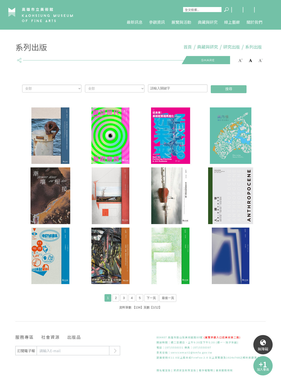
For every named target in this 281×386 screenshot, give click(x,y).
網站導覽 (248, 10)
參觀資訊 (157, 22)
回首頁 (260, 10)
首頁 (188, 46)
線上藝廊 (232, 22)
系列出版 (253, 46)
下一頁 (151, 298)
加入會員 (263, 369)
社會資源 (50, 337)
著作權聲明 (206, 370)
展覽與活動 (181, 22)
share (19, 58)
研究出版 (231, 46)
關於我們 (254, 22)
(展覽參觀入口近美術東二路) (222, 337)
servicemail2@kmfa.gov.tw (191, 352)
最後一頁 (168, 298)
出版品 (74, 337)
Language (237, 10)
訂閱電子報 (26, 350)
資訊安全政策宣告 (184, 370)
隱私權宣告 (164, 370)
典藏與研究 (208, 22)
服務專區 (24, 337)
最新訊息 (134, 22)
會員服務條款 (224, 370)
